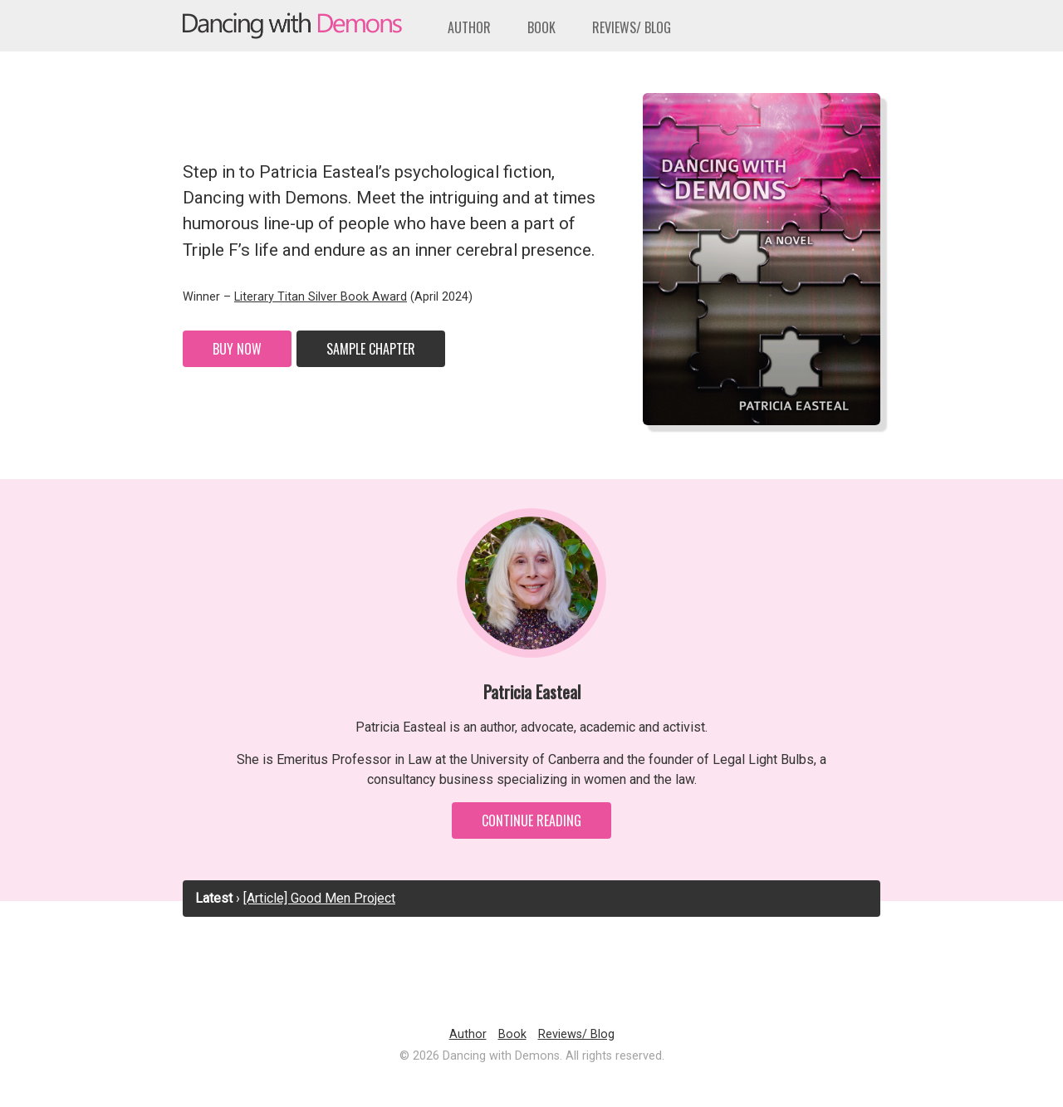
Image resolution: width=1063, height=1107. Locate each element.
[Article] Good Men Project (319, 898)
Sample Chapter (370, 349)
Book (541, 27)
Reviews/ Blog (631, 27)
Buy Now (237, 349)
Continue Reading (531, 820)
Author (469, 27)
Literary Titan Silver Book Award (320, 297)
